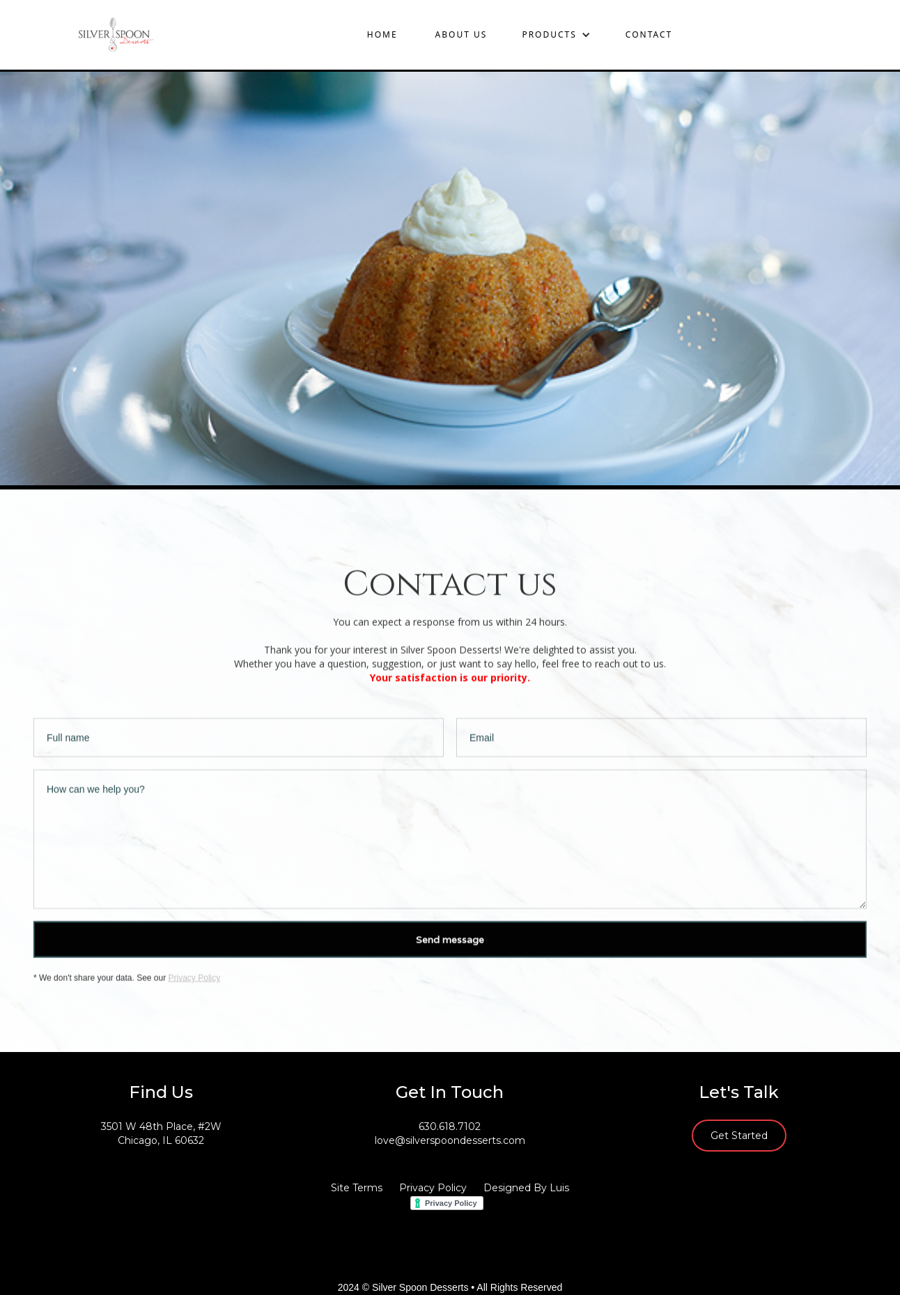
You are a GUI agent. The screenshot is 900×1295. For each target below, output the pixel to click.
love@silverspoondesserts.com (450, 1140)
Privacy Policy (195, 979)
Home (382, 34)
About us (461, 34)
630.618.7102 (450, 1126)
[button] (556, 35)
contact (649, 34)
